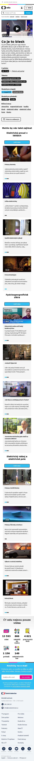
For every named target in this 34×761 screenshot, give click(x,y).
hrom (3, 112)
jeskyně (12, 16)
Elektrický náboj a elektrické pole (14, 82)
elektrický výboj (25, 109)
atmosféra (5, 106)
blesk (3, 109)
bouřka (26, 106)
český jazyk (24, 16)
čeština (17, 16)
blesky (9, 112)
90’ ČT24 (5, 71)
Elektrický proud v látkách (11, 85)
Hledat (28, 13)
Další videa (17, 142)
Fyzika (13, 99)
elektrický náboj (12, 109)
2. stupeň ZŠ (6, 92)
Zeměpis (5, 99)
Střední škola (18, 92)
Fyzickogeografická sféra (11, 78)
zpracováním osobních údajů (21, 686)
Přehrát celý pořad (17, 71)
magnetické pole (16, 106)
